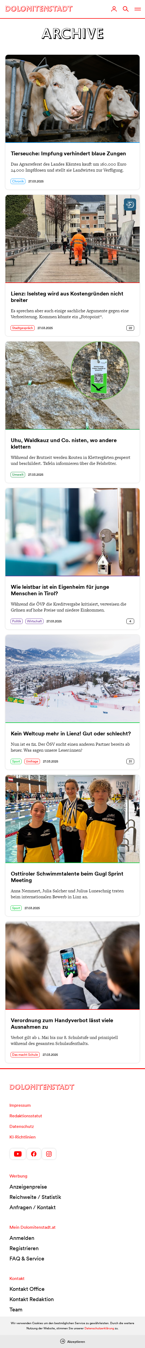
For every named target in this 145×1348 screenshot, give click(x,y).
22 (130, 328)
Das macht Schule (25, 1054)
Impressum (20, 1105)
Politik (16, 621)
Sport (16, 761)
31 (130, 761)
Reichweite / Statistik (35, 1197)
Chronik (18, 181)
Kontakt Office (27, 1289)
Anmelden (21, 1238)
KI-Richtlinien (22, 1137)
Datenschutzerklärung (99, 1328)
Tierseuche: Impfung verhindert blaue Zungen (68, 153)
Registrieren (24, 1248)
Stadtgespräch (22, 328)
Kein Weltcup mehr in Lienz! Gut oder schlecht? (71, 733)
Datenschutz (21, 1126)
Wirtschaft (34, 621)
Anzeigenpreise (28, 1186)
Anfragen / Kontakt (32, 1207)
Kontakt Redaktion (31, 1299)
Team (15, 1309)
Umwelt (17, 474)
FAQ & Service (26, 1258)
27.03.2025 (36, 181)
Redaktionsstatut (25, 1115)
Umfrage (32, 761)
